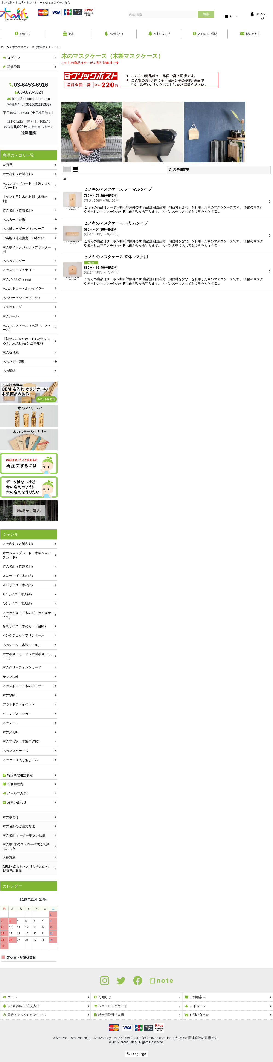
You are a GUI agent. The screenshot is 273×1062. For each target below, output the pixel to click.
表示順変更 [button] (179, 170)
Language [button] (136, 1054)
